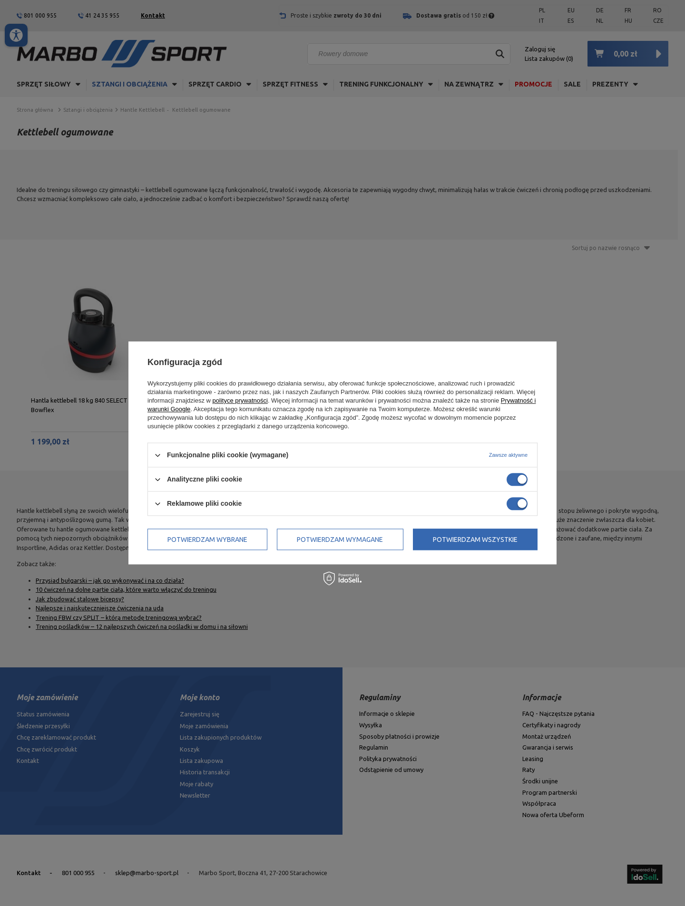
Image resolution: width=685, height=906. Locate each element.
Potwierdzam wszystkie (475, 539)
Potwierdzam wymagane (340, 539)
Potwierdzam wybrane (207, 539)
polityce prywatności (240, 400)
